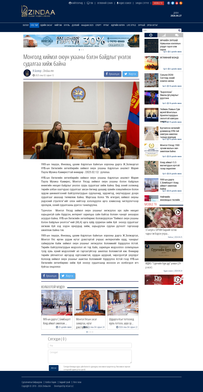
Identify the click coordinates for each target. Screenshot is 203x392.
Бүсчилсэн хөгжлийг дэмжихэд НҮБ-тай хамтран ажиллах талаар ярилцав (162, 132)
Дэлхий (75, 25)
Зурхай (141, 25)
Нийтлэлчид (76, 3)
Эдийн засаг (46, 25)
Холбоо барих (50, 382)
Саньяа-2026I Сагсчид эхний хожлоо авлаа (162, 78)
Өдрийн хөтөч (118, 25)
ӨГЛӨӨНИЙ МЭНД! (162, 57)
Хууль (67, 25)
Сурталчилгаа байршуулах (32, 382)
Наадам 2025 (87, 25)
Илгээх (53, 368)
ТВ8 (90, 3)
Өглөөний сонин (105, 3)
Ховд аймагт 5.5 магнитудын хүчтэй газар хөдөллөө (162, 165)
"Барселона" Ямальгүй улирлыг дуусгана (162, 95)
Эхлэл (26, 25)
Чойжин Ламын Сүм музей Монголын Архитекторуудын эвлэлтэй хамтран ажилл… (162, 115)
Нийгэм (58, 25)
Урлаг (106, 25)
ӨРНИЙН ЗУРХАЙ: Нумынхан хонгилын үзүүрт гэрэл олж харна (162, 45)
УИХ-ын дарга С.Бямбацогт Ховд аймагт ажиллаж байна (162, 184)
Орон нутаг (152, 25)
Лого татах (77, 382)
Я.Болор (37, 71)
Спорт (98, 25)
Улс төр (34, 25)
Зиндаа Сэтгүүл (142, 3)
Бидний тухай (64, 382)
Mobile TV (158, 3)
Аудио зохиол (124, 3)
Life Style (131, 25)
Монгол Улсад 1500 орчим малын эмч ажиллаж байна (162, 148)
